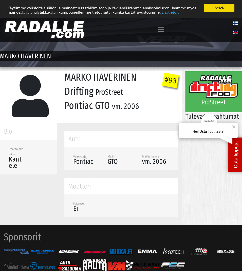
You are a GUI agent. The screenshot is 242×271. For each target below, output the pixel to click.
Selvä (219, 7)
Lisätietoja (170, 11)
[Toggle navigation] (161, 29)
